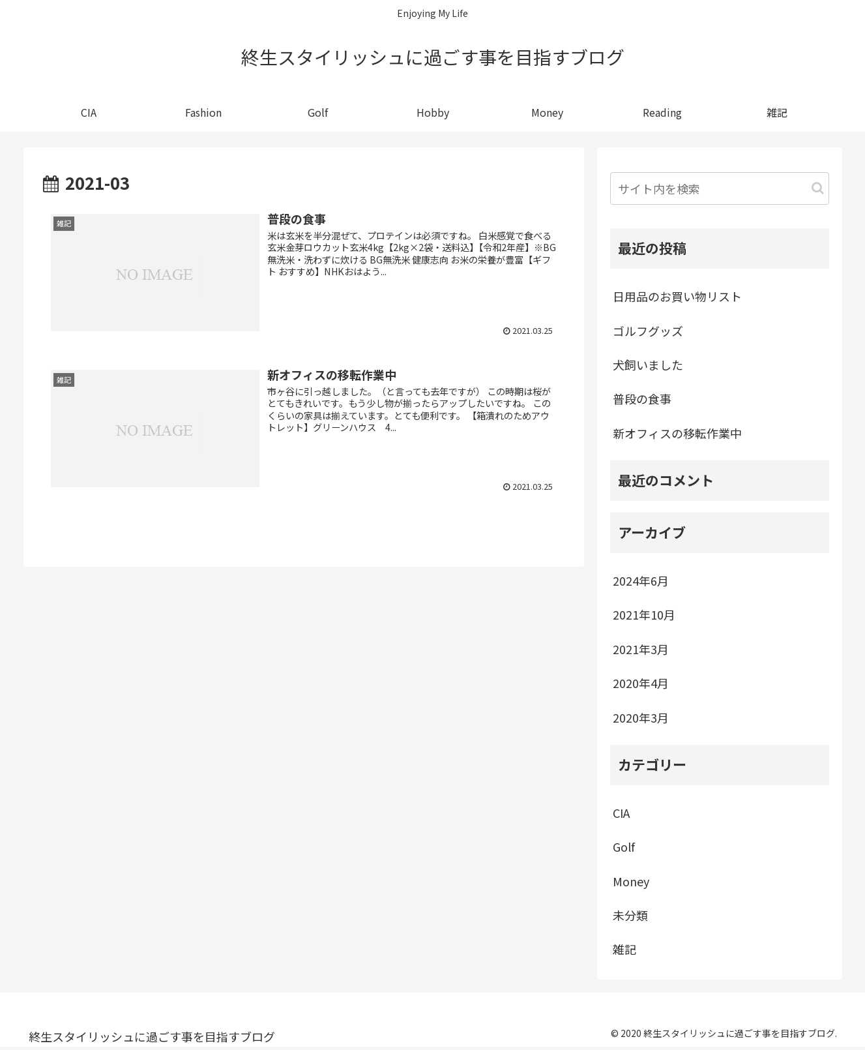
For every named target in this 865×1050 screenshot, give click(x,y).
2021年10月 (644, 614)
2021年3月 (641, 648)
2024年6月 (641, 580)
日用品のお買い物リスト (677, 296)
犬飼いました (648, 364)
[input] (719, 188)
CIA (621, 812)
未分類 (630, 915)
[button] (817, 188)
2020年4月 (641, 682)
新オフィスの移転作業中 (677, 433)
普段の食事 (642, 398)
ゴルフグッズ (648, 330)
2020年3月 (641, 717)
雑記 (624, 948)
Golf (624, 846)
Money (631, 881)
